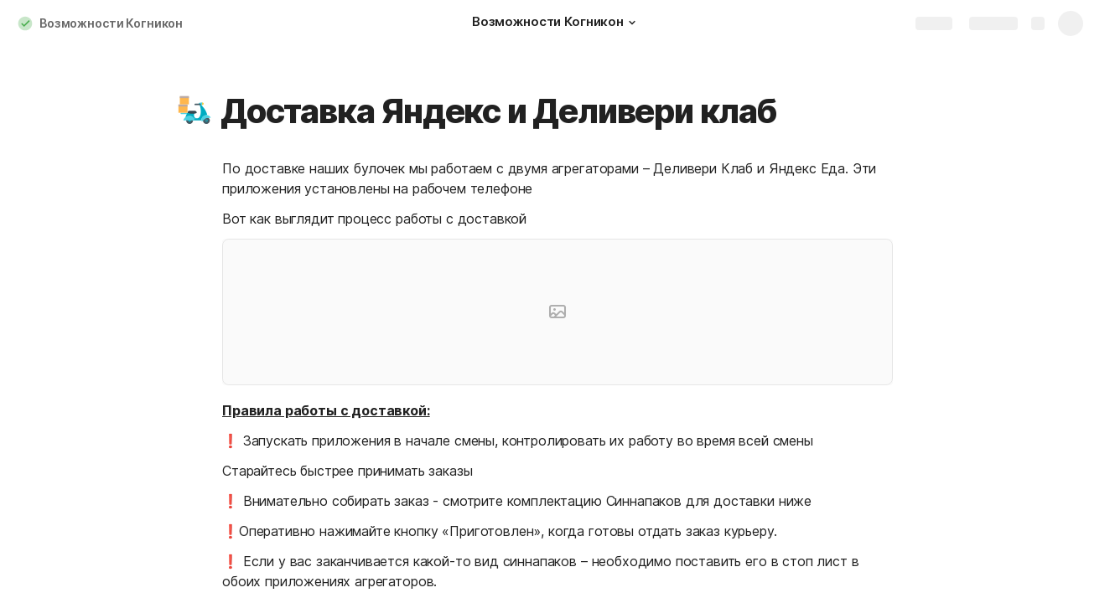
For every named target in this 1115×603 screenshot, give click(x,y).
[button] (632, 22)
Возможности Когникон (111, 23)
